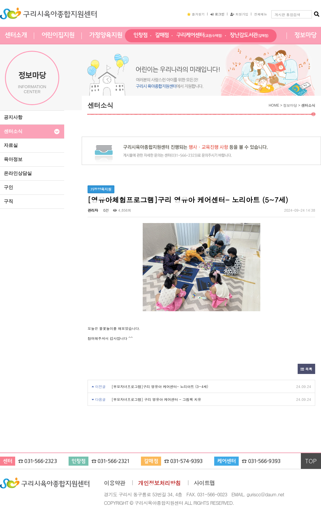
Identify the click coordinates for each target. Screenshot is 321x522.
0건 (105, 210)
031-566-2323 (40, 461)
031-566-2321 (113, 461)
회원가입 (239, 14)
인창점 (140, 35)
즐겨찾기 (196, 14)
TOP (311, 461)
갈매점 (162, 35)
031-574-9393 (186, 461)
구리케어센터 (199, 35)
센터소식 (13, 131)
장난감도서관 (249, 35)
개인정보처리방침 (159, 483)
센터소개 (16, 35)
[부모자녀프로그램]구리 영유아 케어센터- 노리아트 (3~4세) (159, 386)
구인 (8, 187)
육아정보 (13, 159)
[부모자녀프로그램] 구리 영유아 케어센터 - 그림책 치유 (156, 399)
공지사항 (13, 117)
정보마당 (305, 35)
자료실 (11, 145)
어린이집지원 (57, 35)
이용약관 (114, 483)
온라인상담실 (18, 173)
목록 (306, 368)
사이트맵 (204, 483)
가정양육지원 (105, 35)
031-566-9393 (264, 461)
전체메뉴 (260, 14)
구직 (8, 201)
